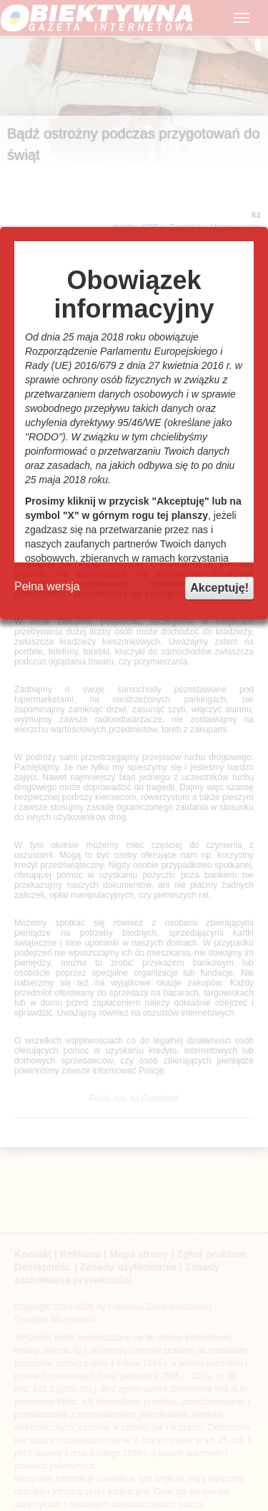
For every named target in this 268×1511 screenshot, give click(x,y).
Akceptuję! (219, 588)
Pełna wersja (47, 586)
